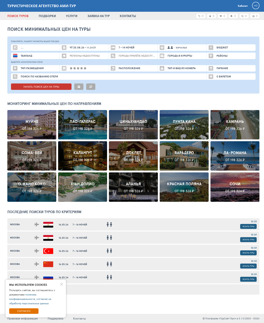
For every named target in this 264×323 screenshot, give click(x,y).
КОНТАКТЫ (128, 16)
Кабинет (243, 6)
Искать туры (248, 226)
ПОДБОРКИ (47, 16)
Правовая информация (22, 318)
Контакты (79, 318)
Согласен (23, 311)
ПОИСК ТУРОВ (18, 16)
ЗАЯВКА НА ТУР (98, 16)
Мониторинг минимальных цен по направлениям (54, 103)
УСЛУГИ (71, 16)
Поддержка (55, 318)
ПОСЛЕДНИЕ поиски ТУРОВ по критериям (44, 211)
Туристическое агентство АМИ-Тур (41, 5)
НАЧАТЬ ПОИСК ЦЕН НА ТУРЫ (41, 86)
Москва (15, 224)
